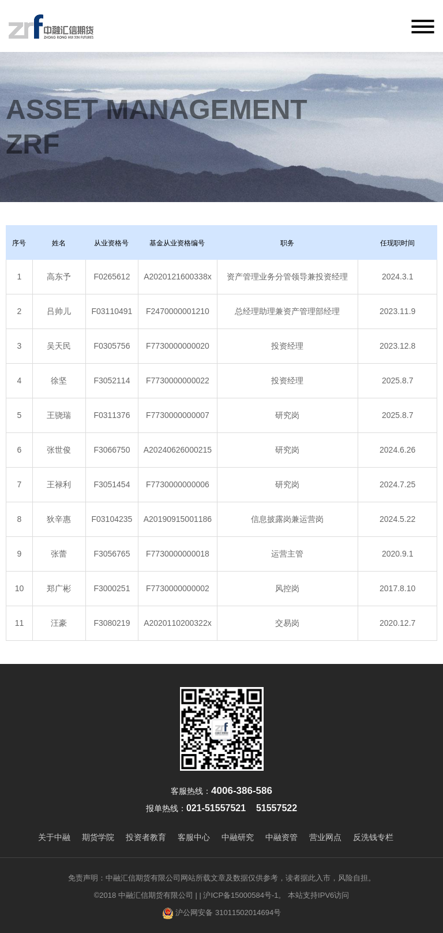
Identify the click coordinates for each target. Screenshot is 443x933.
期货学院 (98, 837)
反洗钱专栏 (373, 837)
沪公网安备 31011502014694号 (221, 913)
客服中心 (194, 837)
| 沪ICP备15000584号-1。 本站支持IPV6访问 (274, 895)
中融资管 (281, 837)
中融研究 (238, 837)
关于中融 (54, 837)
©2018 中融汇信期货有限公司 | (145, 895)
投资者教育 (146, 837)
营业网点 (325, 837)
